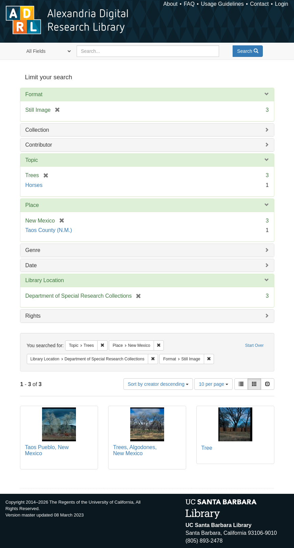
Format (34, 94)
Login (281, 4)
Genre (32, 250)
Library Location (44, 280)
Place (32, 205)
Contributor (38, 145)
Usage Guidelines (222, 4)
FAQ (189, 4)
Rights (33, 316)
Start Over (254, 345)
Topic (31, 160)
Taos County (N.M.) (48, 230)
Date (31, 265)
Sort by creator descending (158, 384)
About (170, 4)
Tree (206, 448)
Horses (34, 185)
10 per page (213, 384)
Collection (37, 130)
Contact (259, 4)
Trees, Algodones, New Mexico (135, 450)
